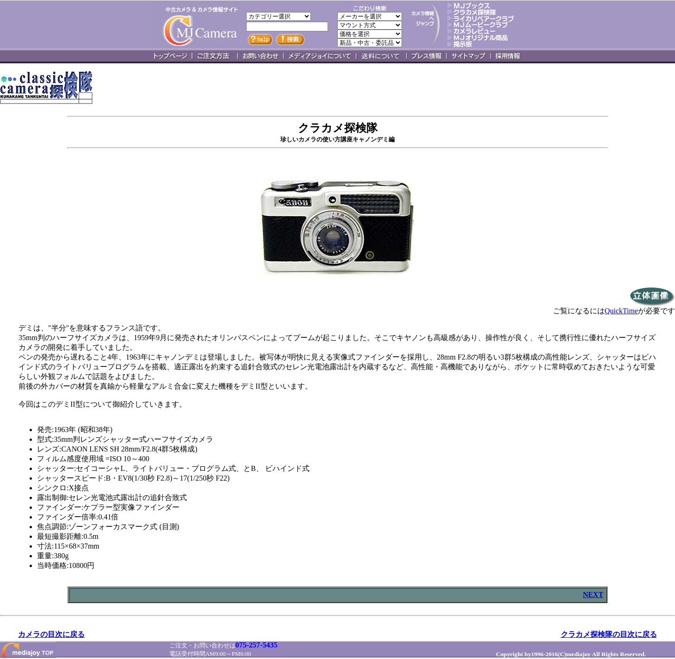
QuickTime (621, 311)
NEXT (593, 594)
